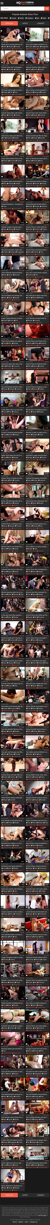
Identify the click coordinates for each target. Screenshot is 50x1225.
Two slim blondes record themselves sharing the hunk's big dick (37, 1094)
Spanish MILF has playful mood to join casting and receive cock (37, 980)
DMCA (21, 1222)
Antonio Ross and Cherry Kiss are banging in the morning (37, 341)
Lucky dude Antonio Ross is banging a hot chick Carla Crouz (13, 158)
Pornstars (41, 982)
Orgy (21, 594)
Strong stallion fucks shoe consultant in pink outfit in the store (37, 775)
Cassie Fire (41, 185)
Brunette (17, 46)
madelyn (30, 18)
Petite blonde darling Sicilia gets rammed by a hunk (13, 798)
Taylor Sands (42, 49)
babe (44, 18)
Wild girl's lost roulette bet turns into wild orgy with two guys (37, 683)
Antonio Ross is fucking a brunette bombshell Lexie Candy (13, 524)
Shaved (18, 69)
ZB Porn (21, 88)
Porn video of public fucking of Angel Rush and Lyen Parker (37, 1003)
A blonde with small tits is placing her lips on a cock (13, 1026)
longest (40, 23)
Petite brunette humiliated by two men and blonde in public (13, 1003)
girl (38, 18)
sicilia (22, 18)
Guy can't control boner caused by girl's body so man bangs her (37, 273)
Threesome (43, 868)
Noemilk (16, 231)
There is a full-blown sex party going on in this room (37, 661)
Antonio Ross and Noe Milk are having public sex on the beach (13, 775)
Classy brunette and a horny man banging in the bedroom (37, 729)
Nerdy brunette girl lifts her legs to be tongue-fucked (37, 136)
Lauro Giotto (17, 208)
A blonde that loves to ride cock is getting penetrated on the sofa (13, 569)
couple (14, 18)
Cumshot (37, 320)
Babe (4, 46)
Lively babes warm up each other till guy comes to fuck (13, 410)
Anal (29, 297)
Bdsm (9, 343)
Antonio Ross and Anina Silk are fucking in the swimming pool (37, 250)
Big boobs (31, 959)
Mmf (42, 1051)
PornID (22, 42)
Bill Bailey (16, 1144)
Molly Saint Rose (19, 596)
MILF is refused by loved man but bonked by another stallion (37, 158)
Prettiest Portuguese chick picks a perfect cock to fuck (37, 478)
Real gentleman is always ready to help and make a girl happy (37, 1140)
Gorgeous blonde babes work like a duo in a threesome (37, 957)
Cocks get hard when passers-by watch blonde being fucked (13, 615)
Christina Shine (18, 391)
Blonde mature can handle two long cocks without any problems (13, 547)
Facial (11, 320)
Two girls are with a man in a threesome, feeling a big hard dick (37, 1071)
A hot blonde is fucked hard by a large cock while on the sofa (37, 318)
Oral (11, 92)
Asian (4, 206)
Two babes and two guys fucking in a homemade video (13, 661)
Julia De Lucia (18, 49)
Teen (16, 92)
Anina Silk (31, 254)
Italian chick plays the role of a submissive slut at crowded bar (13, 455)
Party (46, 663)
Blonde (35, 69)
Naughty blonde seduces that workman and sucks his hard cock (37, 798)
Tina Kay (40, 163)
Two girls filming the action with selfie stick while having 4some (37, 1163)
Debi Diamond (42, 368)
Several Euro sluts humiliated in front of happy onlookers (37, 843)
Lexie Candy (42, 94)
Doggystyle (45, 46)
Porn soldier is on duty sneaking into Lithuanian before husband (37, 547)
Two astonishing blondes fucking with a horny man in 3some (13, 387)
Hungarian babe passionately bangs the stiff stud (13, 181)
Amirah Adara (7, 71)
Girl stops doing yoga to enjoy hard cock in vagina (13, 90)
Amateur (30, 46)
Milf (11, 480)
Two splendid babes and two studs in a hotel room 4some (13, 934)
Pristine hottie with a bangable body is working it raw (13, 67)
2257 (26, 1222)
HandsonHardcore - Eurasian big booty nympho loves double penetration (13, 204)
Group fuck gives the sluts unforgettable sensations (13, 364)
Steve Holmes (42, 596)
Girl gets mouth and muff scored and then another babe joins (37, 1049)
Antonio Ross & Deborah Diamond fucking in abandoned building (37, 364)
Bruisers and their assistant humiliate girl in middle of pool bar (37, 592)
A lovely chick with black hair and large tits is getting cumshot (13, 683)
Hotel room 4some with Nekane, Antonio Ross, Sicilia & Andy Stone (13, 889)
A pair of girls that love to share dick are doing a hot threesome (13, 318)
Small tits (35, 252)
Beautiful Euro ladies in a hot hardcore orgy (13, 843)
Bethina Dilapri (42, 688)
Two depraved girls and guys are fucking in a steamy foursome (13, 1094)
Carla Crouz (17, 163)
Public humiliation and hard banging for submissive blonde (37, 820)
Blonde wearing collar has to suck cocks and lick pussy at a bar (13, 592)
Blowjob (10, 46)
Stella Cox (17, 300)
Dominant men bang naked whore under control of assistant (13, 866)
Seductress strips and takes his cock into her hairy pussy (13, 136)
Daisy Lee (41, 779)
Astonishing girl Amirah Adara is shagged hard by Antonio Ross (37, 204)
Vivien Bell (41, 117)
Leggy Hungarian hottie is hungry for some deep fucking (13, 957)
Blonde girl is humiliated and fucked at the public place (37, 410)
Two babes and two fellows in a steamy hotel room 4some (37, 752)
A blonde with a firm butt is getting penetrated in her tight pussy (37, 889)
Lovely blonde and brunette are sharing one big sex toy (37, 912)
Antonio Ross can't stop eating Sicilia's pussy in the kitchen (37, 1026)
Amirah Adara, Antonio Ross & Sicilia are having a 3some (37, 866)
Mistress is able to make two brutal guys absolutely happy (37, 432)
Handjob (17, 183)
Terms (15, 1222)
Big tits (10, 275)
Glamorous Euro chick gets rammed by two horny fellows (37, 501)
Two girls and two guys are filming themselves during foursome (13, 752)
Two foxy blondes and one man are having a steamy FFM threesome (37, 934)
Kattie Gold (17, 1053)
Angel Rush (6, 345)
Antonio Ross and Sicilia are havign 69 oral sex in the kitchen (37, 615)
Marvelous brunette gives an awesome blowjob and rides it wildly (37, 524)
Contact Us (33, 1222)
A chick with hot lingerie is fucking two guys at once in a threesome (13, 1140)
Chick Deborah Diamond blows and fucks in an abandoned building (13, 273)
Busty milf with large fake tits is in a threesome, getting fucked (13, 501)
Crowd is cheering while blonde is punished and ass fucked (13, 432)
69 (4, 138)
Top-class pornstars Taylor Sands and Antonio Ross (13, 250)
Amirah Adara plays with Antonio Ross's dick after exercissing (13, 113)
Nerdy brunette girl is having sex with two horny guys (13, 638)
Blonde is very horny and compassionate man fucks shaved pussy (13, 980)
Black (15, 686)
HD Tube (46, 42)
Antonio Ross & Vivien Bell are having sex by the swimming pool (37, 227)
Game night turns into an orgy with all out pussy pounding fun (13, 1163)
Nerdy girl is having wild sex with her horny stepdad (13, 44)
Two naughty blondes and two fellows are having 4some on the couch (37, 1117)
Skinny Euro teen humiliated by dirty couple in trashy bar (37, 569)
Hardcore (42, 115)
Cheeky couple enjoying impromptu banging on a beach (13, 227)
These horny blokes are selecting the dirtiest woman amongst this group (13, 341)
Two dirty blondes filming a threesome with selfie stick (13, 729)
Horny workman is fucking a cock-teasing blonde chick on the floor (13, 1186)
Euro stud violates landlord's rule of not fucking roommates (37, 44)
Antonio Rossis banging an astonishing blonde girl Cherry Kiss (37, 387)
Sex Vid (46, 88)
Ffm (17, 320)
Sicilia (40, 71)
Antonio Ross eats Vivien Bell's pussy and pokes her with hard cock (37, 113)
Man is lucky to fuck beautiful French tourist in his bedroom (37, 90)
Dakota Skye (42, 893)
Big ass (30, 92)
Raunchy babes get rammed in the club (13, 1049)
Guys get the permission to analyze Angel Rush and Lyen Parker (13, 1071)
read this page (42, 1215)
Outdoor (20, 777)
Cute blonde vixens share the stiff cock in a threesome (13, 1117)
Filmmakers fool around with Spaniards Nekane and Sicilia (13, 706)
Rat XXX (46, 407)
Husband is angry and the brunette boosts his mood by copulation (37, 455)
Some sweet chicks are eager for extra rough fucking (37, 638)
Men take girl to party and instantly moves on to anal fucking (37, 295)
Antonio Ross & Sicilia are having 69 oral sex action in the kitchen (13, 478)
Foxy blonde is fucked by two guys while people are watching (13, 820)
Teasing (44, 183)
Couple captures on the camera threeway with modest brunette (13, 912)
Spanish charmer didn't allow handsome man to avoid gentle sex (37, 67)
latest (25, 23)
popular (9, 23)
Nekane (16, 711)
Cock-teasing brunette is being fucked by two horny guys (37, 181)
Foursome (17, 366)
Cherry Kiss (41, 345)
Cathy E (16, 505)
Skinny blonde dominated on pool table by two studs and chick (37, 706)
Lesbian (44, 959)
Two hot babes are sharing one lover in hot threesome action (13, 295)
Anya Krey (41, 574)
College (43, 891)
